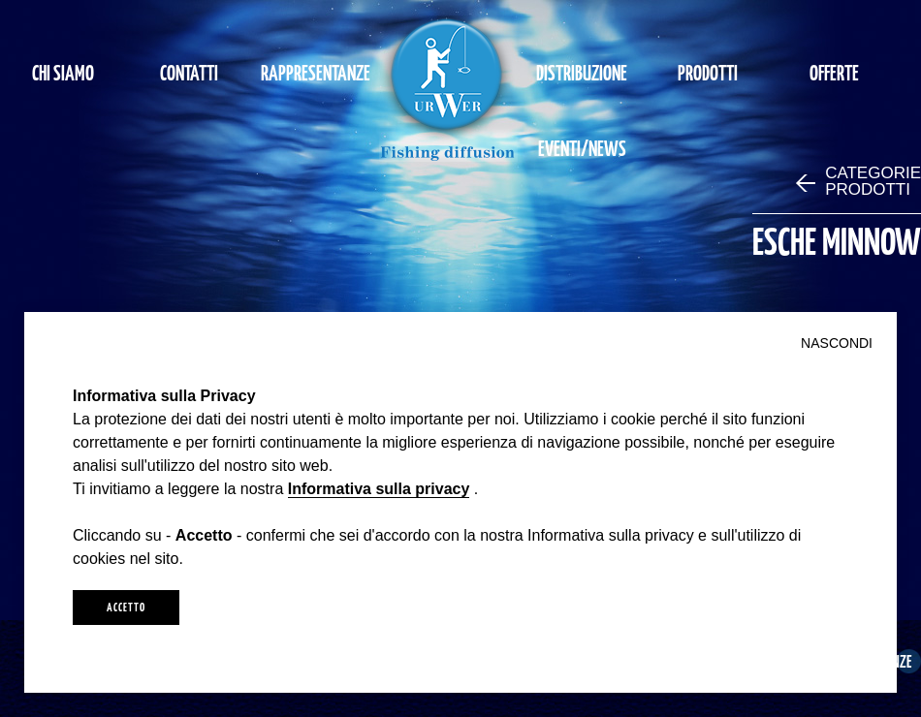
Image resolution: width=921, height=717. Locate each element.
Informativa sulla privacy (379, 489)
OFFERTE (834, 72)
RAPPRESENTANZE (315, 72)
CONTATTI (189, 72)
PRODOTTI (708, 72)
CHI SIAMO (63, 72)
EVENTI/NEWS (582, 148)
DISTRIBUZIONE (581, 72)
